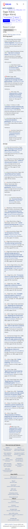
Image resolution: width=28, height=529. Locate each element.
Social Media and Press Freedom (12, 174)
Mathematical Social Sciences (11, 308)
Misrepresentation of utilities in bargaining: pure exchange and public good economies (13, 80)
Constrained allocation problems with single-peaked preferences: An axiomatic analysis (14, 393)
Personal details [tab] (8, 17)
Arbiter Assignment (9, 42)
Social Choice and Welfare (10, 244)
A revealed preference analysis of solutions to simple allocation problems (13, 295)
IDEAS (6, 524)
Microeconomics (12, 69)
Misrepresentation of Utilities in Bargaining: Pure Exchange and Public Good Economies (15, 95)
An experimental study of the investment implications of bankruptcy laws (13, 213)
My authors (19, 9)
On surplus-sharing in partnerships (13, 243)
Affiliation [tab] (16, 17)
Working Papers (13, 54)
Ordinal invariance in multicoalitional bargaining (12, 361)
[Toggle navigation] (17, 4)
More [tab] (19, 20)
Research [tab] (6, 20)
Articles (18, 34)
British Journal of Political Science (12, 175)
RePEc (12, 524)
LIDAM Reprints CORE (18, 81)
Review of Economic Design (11, 258)
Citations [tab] (13, 20)
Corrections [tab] (7, 23)
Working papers (12, 34)
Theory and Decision (9, 278)
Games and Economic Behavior (15, 97)
